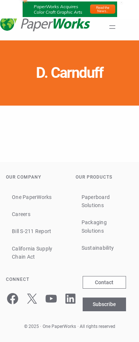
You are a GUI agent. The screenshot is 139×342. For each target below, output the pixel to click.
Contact (104, 282)
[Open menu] (112, 27)
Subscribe (104, 304)
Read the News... (102, 9)
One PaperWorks (59, 326)
